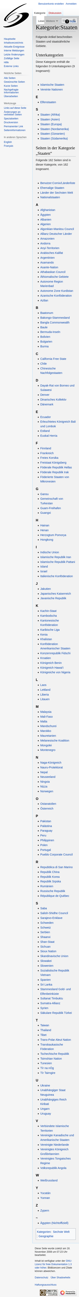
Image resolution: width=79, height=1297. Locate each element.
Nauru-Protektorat (51, 767)
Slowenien (46, 965)
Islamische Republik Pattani (57, 562)
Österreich (46, 808)
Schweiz (45, 927)
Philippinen (47, 840)
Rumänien (46, 886)
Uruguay (45, 1113)
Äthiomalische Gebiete (54, 276)
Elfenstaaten (48, 102)
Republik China (49, 872)
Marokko (45, 730)
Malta (43, 721)
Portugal (45, 849)
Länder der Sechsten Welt (56, 192)
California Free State (53, 358)
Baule (43, 327)
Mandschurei (48, 726)
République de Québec (54, 895)
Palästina (46, 826)
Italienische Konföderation (56, 576)
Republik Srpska (50, 881)
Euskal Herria (48, 435)
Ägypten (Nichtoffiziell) (54, 1223)
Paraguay (46, 830)
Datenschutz (41, 1277)
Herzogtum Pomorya (53, 535)
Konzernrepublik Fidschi (55, 653)
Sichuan (45, 946)
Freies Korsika (49, 457)
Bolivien (45, 336)
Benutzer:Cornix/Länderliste (57, 183)
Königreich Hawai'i (51, 667)
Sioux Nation (48, 951)
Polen (43, 845)
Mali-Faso (46, 716)
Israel (43, 571)
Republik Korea (50, 876)
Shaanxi (45, 937)
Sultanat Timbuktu (51, 998)
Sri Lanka (46, 984)
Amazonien (47, 238)
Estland (45, 430)
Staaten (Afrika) (50, 114)
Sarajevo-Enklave (51, 918)
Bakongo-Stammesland (55, 317)
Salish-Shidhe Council (54, 913)
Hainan (44, 525)
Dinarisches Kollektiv (53, 399)
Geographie (46, 1236)
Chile (43, 363)
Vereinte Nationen (51, 89)
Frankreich (47, 453)
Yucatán (45, 1193)
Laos (43, 685)
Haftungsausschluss (45, 1284)
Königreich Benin (51, 662)
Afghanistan (47, 210)
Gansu (44, 494)
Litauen (45, 699)
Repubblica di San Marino (56, 867)
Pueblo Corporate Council (56, 854)
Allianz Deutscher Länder (56, 233)
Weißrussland (48, 1180)
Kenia (43, 634)
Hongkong (46, 539)
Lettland (45, 689)
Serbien (45, 932)
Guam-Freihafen (50, 508)
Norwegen (46, 791)
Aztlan (44, 300)
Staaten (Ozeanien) (52, 133)
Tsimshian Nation (51, 1058)
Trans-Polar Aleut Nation (55, 1039)
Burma (44, 346)
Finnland (45, 448)
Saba (43, 908)
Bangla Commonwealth (55, 322)
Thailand (45, 1030)
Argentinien (47, 257)
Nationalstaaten (50, 197)
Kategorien (44, 1231)
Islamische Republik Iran (55, 557)
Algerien (45, 224)
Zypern (44, 1210)
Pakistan (45, 821)
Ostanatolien (48, 803)
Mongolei (46, 745)
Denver (44, 394)
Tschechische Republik (54, 1053)
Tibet (43, 1035)
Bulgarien (46, 341)
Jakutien (45, 588)
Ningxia (45, 781)
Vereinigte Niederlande (54, 1144)
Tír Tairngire (47, 1072)
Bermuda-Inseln (50, 332)
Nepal (44, 772)
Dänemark (46, 404)
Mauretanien (48, 735)
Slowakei (46, 960)
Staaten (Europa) (51, 124)
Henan (44, 530)
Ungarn (45, 1108)
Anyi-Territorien (49, 248)
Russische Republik (52, 891)
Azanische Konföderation (56, 295)
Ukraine (45, 1085)
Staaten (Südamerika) (54, 138)
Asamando (47, 262)
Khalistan (46, 639)
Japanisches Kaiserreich (55, 593)
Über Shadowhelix (60, 1277)
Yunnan (45, 1197)
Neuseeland (47, 776)
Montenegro (47, 750)
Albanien (45, 219)
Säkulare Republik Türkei (56, 1012)
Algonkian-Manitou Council (57, 229)
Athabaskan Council (52, 272)
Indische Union (49, 552)
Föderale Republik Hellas (56, 467)
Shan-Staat (47, 941)
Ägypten (45, 214)
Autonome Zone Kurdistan (56, 290)
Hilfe (73, 21)
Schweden (46, 922)
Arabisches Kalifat (51, 252)
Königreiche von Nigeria (55, 672)
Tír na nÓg (47, 1068)
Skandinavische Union (54, 956)
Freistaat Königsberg (53, 462)
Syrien (44, 1008)
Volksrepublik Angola (53, 1168)
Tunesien (46, 1063)
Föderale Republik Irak (54, 472)
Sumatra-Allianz (50, 1003)
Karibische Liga (50, 629)
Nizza (43, 786)
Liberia (44, 694)
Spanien (45, 979)
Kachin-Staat (48, 610)
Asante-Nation (49, 267)
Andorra (45, 243)
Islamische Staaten (52, 84)
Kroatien (45, 658)
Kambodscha (48, 615)
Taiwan (44, 1025)
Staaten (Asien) (50, 119)
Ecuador (45, 417)
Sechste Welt (61, 1231)
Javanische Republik (53, 598)
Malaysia (45, 711)
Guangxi (45, 512)
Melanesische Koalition (54, 740)
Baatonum (46, 312)
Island (44, 566)
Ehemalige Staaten (52, 187)
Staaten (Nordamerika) (54, 129)
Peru (43, 835)
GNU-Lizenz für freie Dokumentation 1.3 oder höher (53, 1264)
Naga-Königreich (50, 762)
